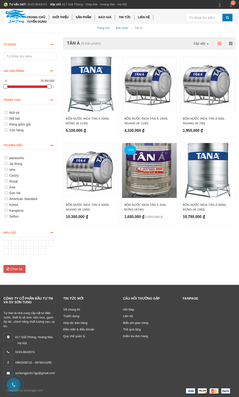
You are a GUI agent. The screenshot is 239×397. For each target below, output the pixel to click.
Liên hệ (144, 17)
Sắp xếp (201, 43)
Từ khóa (10, 44)
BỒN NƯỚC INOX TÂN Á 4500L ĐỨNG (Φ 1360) (204, 207)
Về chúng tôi (71, 309)
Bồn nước (122, 28)
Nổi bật (14, 118)
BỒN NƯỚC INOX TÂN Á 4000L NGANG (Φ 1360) (87, 207)
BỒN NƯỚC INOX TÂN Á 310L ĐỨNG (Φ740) (145, 207)
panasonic (16, 158)
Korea (13, 205)
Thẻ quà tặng (132, 329)
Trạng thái (12, 100)
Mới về (14, 112)
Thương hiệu (13, 145)
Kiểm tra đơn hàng (135, 336)
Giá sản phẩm (14, 71)
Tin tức (125, 17)
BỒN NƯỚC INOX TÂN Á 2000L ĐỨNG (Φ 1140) (87, 121)
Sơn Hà (15, 193)
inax (12, 187)
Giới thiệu (60, 17)
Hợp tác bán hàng (75, 323)
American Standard (23, 199)
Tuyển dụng (37, 21)
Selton (14, 216)
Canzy (14, 175)
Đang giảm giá (20, 124)
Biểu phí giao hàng (135, 323)
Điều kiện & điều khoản (78, 329)
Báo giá (105, 17)
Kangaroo (16, 210)
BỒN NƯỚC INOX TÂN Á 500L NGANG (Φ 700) (204, 121)
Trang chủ (36, 17)
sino (12, 170)
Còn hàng (16, 130)
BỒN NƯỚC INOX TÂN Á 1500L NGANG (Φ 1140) (146, 121)
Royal (13, 181)
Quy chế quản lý (74, 336)
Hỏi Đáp (128, 309)
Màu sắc (10, 232)
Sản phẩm (83, 17)
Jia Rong (15, 164)
